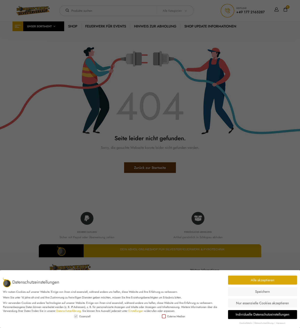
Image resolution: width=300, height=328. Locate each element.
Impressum (280, 323)
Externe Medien (173, 316)
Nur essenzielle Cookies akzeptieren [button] (262, 303)
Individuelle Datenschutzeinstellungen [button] (262, 314)
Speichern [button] (262, 291)
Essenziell (82, 316)
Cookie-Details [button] (246, 323)
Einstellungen (135, 311)
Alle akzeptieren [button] (262, 280)
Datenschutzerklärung (68, 311)
